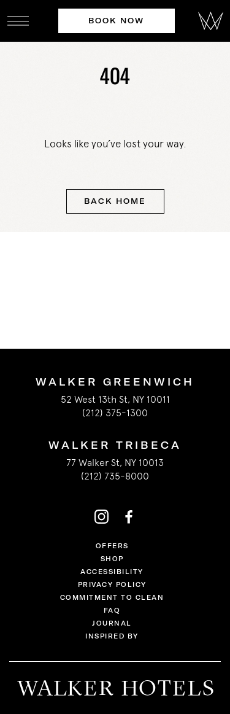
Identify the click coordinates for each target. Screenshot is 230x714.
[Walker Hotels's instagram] (101, 516)
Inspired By (112, 636)
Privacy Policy (112, 585)
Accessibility (112, 572)
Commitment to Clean (112, 598)
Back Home (114, 201)
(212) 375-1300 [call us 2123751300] (115, 413)
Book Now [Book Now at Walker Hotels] (116, 20)
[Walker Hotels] (210, 21)
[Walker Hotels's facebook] (128, 516)
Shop (112, 559)
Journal (112, 623)
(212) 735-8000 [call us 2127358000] (115, 476)
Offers (112, 546)
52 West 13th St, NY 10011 (115, 399)
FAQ (112, 611)
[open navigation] (18, 20)
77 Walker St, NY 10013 (115, 462)
